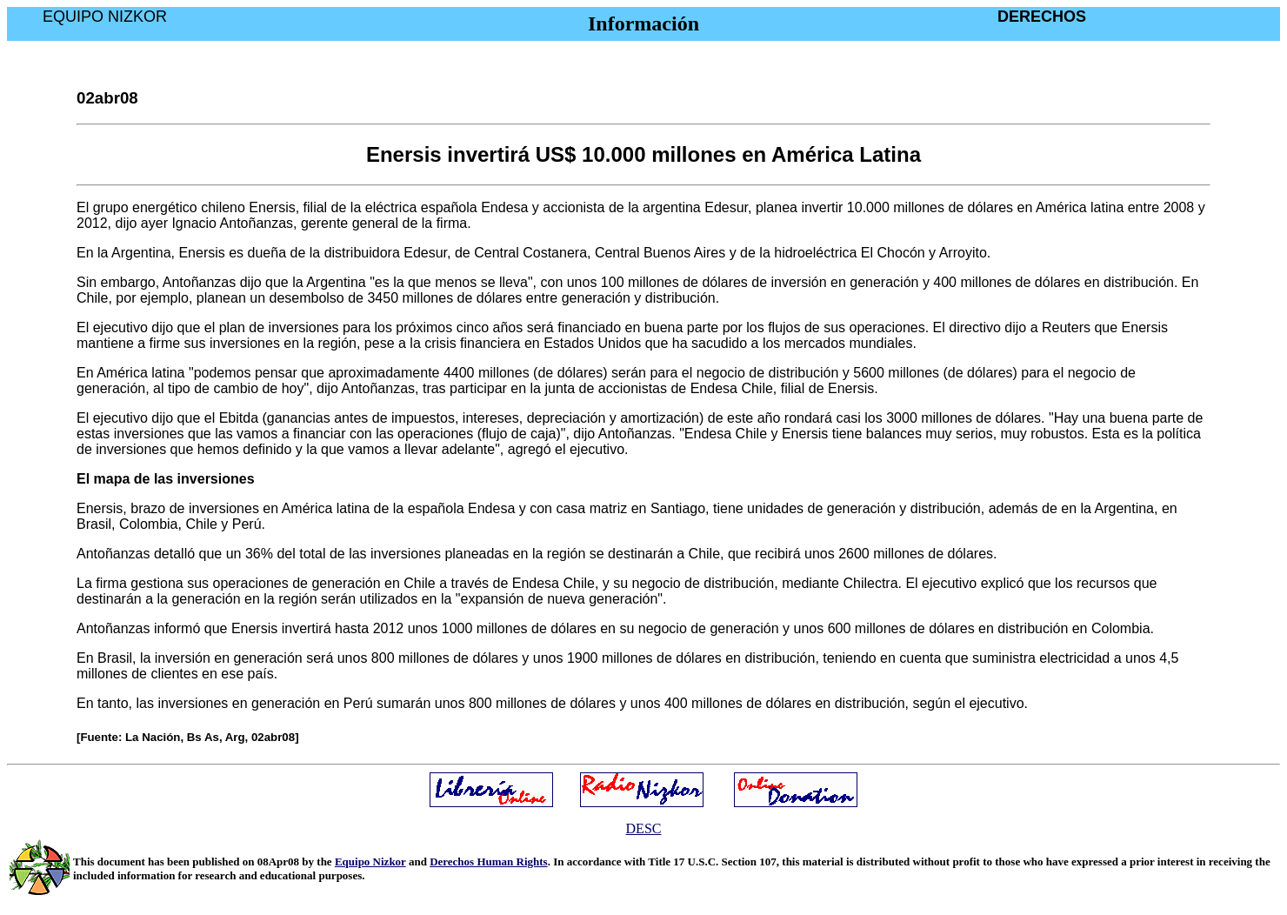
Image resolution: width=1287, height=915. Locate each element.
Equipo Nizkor (370, 861)
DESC (644, 828)
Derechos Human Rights (489, 861)
